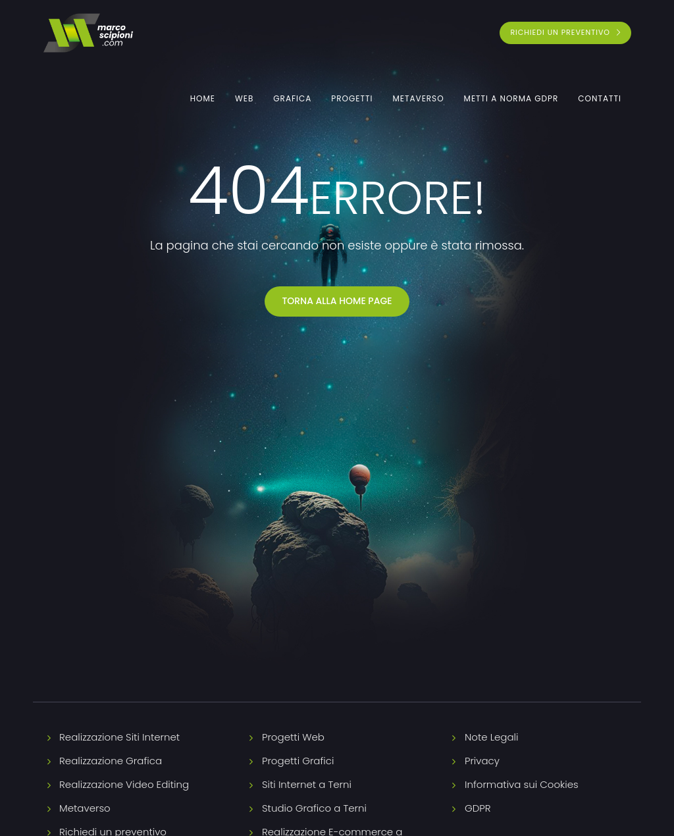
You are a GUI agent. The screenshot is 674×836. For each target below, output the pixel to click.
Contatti (599, 98)
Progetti (352, 98)
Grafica (292, 98)
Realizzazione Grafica (110, 761)
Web (244, 98)
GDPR (478, 808)
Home (202, 98)
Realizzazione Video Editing (124, 784)
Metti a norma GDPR (511, 98)
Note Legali (491, 737)
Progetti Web (293, 737)
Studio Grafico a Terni (314, 808)
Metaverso (418, 98)
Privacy (482, 761)
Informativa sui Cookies (522, 784)
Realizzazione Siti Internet (119, 737)
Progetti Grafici (298, 761)
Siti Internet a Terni (306, 784)
